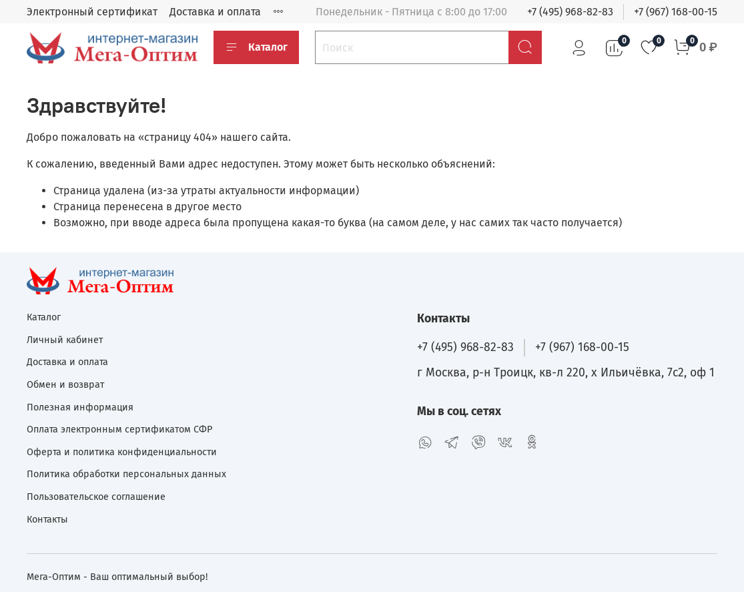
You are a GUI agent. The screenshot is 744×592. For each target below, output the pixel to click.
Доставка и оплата (215, 11)
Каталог (256, 47)
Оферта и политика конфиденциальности (122, 452)
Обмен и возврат (65, 384)
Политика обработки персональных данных (126, 474)
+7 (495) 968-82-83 (570, 11)
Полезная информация (80, 407)
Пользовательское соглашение (96, 497)
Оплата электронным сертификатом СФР (119, 429)
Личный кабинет (65, 340)
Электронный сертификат (92, 11)
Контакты (47, 519)
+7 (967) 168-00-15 (675, 11)
